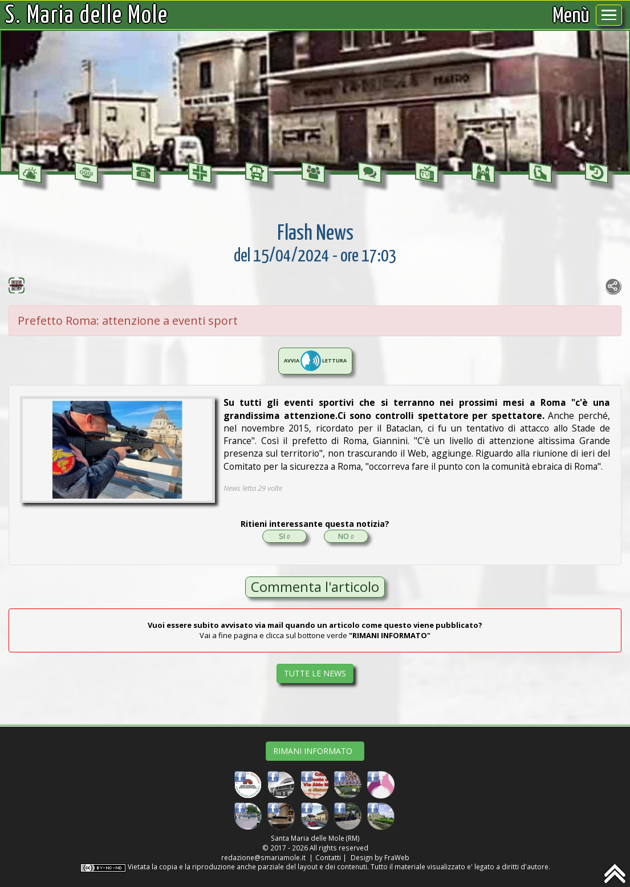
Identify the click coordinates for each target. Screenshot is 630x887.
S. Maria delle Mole (86, 16)
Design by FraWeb (380, 857)
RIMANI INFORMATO (315, 750)
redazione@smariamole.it (263, 857)
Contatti (328, 857)
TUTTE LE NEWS (315, 673)
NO (345, 536)
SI (284, 536)
